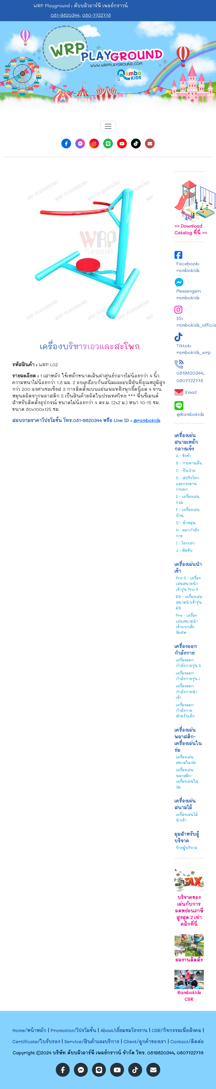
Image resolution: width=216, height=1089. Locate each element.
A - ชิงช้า (183, 455)
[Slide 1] (103, 103)
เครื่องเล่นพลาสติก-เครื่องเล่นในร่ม (187, 778)
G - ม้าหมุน (186, 522)
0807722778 (189, 380)
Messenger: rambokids (188, 294)
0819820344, (190, 373)
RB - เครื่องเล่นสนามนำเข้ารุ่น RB (189, 602)
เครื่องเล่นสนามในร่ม (186, 760)
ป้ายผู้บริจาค (186, 847)
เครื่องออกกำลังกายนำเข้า (186, 691)
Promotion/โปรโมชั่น (73, 1030)
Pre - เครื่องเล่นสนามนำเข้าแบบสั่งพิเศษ (187, 624)
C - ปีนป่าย (185, 470)
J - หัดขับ (184, 550)
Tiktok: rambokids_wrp (193, 349)
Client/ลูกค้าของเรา (144, 1041)
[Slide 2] (113, 103)
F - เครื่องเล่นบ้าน (188, 512)
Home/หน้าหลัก (29, 1030)
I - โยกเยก (185, 543)
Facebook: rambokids (188, 267)
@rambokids (146, 420)
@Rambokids (190, 414)
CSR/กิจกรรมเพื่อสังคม (176, 1030)
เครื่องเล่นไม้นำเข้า (187, 817)
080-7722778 (96, 15)
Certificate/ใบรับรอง (36, 1041)
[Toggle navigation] (108, 126)
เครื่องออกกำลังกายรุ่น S (188, 662)
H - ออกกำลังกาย (187, 532)
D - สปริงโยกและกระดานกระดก (187, 483)
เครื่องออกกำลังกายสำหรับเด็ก (185, 710)
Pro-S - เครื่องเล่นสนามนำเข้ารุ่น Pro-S (188, 583)
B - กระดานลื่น (189, 463)
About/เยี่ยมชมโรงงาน (123, 1030)
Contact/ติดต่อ (187, 1041)
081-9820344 (65, 15)
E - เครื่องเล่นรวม (188, 499)
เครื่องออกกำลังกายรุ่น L (188, 676)
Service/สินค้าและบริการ (91, 1041)
